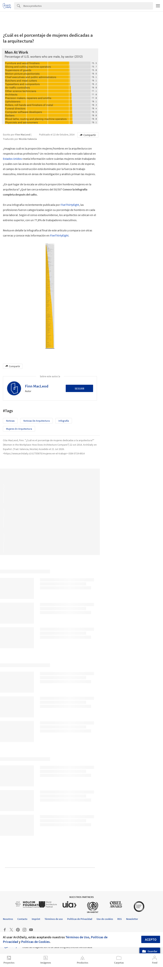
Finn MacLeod (36, 386)
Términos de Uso (77, 937)
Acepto (150, 939)
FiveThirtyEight (70, 205)
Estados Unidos (12, 158)
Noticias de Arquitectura (36, 420)
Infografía (63, 420)
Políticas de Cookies (35, 942)
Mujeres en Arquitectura (19, 428)
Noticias (10, 420)
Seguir (79, 388)
